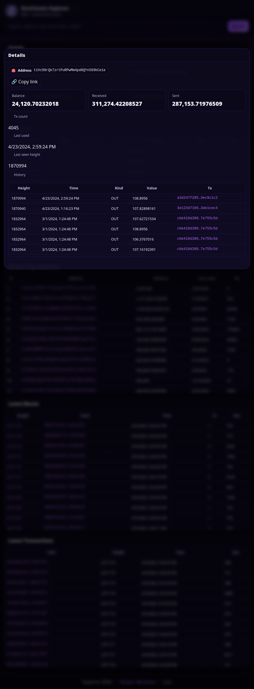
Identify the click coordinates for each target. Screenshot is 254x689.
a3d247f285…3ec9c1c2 (197, 198)
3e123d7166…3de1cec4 (197, 208)
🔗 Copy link (24, 81)
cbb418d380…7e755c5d (197, 218)
